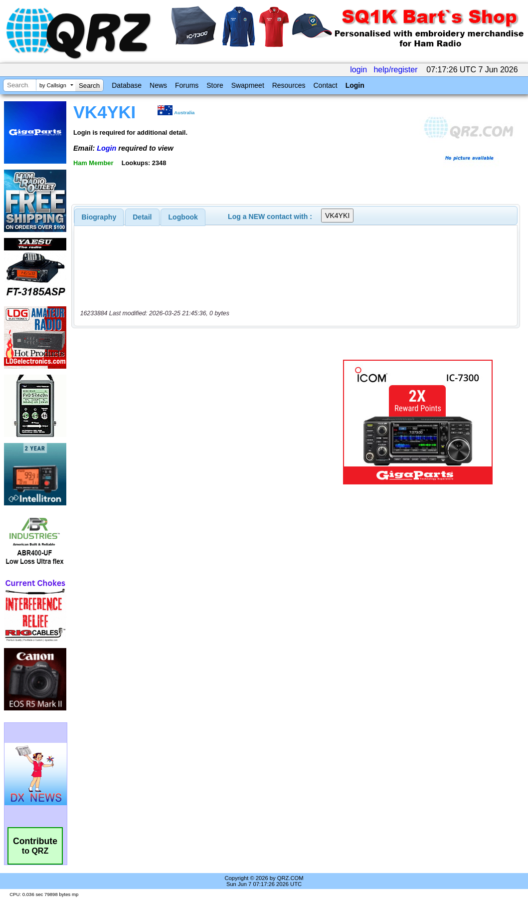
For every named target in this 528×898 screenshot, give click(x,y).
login (358, 69)
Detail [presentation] (142, 217)
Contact (325, 85)
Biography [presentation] (99, 217)
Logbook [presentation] (183, 217)
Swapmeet (247, 85)
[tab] (99, 217)
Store (214, 85)
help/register (395, 69)
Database (127, 85)
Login (355, 85)
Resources (289, 85)
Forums (186, 85)
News (158, 85)
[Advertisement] (201, 422)
